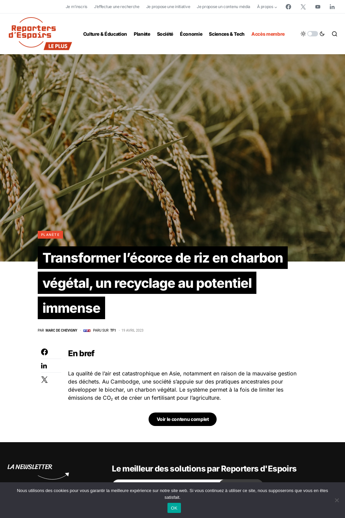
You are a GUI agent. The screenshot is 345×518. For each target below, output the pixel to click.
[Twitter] (303, 6)
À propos (265, 6)
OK (174, 508)
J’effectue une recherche (116, 6)
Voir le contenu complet (183, 420)
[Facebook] (288, 6)
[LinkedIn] (332, 6)
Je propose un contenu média (223, 6)
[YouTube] (317, 6)
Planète (50, 235)
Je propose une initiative (168, 6)
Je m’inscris (76, 6)
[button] (313, 33)
